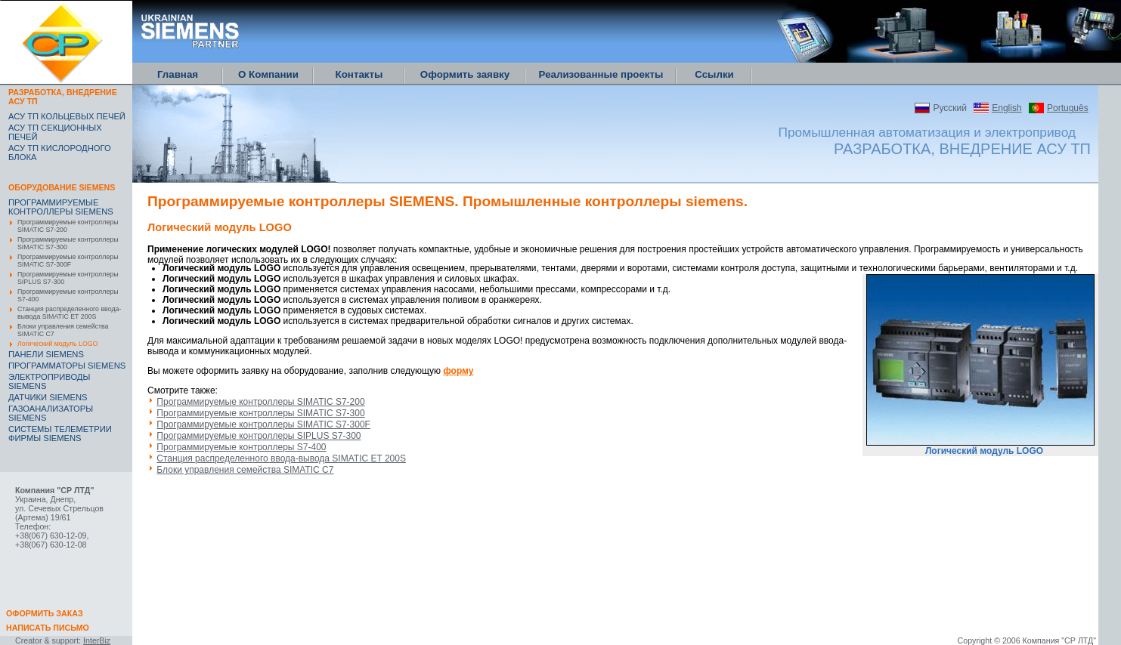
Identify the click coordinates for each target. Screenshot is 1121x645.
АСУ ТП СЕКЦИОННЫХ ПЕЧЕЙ (55, 132)
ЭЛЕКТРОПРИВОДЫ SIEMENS (49, 381)
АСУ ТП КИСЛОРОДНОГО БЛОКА (59, 153)
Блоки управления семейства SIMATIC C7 (62, 330)
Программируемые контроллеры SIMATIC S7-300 (68, 243)
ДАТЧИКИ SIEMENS (48, 397)
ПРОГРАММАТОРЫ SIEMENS (66, 365)
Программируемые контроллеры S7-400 (68, 295)
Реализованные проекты (601, 74)
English (1006, 108)
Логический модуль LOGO (57, 343)
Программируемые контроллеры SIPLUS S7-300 (68, 277)
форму (458, 371)
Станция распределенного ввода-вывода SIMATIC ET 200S (69, 312)
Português (1067, 108)
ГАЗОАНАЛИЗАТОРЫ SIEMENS (50, 413)
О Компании (268, 74)
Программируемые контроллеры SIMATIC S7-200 (68, 225)
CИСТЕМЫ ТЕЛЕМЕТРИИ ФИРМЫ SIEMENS (60, 433)
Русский (950, 108)
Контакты (359, 74)
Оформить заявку (464, 74)
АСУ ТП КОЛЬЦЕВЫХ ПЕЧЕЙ (66, 116)
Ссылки (714, 74)
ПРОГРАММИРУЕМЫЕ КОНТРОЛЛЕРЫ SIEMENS (60, 207)
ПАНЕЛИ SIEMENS (46, 354)
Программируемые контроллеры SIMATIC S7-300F (68, 260)
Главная (177, 74)
